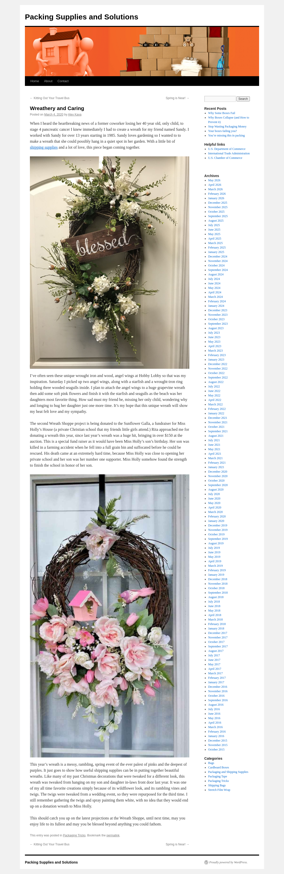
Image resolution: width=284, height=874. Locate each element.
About (48, 81)
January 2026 (216, 198)
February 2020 (217, 516)
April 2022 (214, 400)
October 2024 (216, 265)
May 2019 (214, 557)
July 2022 (214, 386)
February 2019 (217, 570)
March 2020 (215, 512)
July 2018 (214, 601)
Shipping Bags (217, 785)
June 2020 (214, 498)
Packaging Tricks (74, 835)
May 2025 (214, 234)
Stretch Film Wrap (219, 790)
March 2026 (215, 189)
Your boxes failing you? (222, 131)
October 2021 (216, 427)
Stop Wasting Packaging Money (227, 126)
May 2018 (214, 610)
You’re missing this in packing (226, 135)
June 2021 (214, 444)
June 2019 (214, 552)
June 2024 (214, 283)
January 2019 (216, 574)
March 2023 (215, 350)
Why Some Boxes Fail (221, 113)
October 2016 (216, 695)
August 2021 (216, 435)
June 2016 (214, 713)
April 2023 (214, 346)
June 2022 (214, 391)
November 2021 (218, 422)
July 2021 (214, 440)
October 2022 (216, 373)
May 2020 (214, 503)
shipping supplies (44, 147)
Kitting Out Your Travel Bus (50, 98)
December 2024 (217, 256)
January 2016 (216, 736)
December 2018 (217, 579)
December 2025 (217, 202)
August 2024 (216, 274)
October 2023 (216, 319)
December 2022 (217, 364)
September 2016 (218, 700)
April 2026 (214, 185)
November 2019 (218, 530)
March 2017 (215, 673)
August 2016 (216, 704)
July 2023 (214, 332)
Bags (211, 763)
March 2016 (215, 727)
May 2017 (214, 664)
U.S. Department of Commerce (227, 149)
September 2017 (218, 646)
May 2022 (214, 395)
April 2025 (214, 238)
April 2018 (214, 615)
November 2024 (218, 261)
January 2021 (216, 467)
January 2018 (216, 628)
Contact (63, 81)
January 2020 (216, 521)
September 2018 (218, 592)
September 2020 (218, 485)
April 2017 (214, 669)
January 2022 (216, 413)
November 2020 (218, 476)
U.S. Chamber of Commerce (225, 158)
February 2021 (217, 462)
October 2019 (216, 534)
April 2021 (214, 453)
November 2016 (218, 691)
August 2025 (216, 220)
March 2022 (215, 404)
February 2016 (217, 731)
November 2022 (218, 368)
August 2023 (216, 328)
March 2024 (215, 297)
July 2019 (214, 548)
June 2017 (214, 660)
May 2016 (214, 718)
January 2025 (216, 252)
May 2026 (214, 180)
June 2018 (214, 606)
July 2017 (214, 655)
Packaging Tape (217, 776)
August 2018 (216, 597)
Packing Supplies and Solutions (81, 17)
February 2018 (217, 624)
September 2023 (218, 323)
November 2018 (218, 583)
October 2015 (216, 749)
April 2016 (214, 722)
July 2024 (214, 279)
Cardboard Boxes (218, 767)
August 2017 (216, 651)
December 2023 (217, 310)
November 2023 (218, 314)
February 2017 (217, 678)
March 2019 (215, 565)
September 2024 (218, 270)
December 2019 (217, 525)
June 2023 (214, 337)
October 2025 (216, 211)
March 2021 (215, 458)
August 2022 (216, 382)
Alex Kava (74, 114)
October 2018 (216, 588)
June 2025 (214, 229)
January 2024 (216, 306)
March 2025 (215, 243)
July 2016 (214, 709)
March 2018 (215, 619)
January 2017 (216, 682)
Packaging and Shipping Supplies (228, 772)
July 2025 (214, 225)
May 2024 (214, 288)
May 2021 (214, 449)
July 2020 (214, 494)
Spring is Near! (177, 98)
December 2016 (217, 686)
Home (34, 81)
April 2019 (214, 561)
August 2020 (216, 489)
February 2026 (217, 193)
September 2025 (218, 216)
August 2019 (216, 543)
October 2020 (216, 480)
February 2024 (217, 301)
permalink (112, 835)
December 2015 (217, 740)
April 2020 (214, 507)
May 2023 (214, 341)
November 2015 (218, 745)
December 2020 (217, 471)
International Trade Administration (229, 153)
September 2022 (218, 377)
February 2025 (217, 247)
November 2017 (218, 637)
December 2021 (217, 418)
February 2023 (217, 355)
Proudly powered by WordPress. (228, 862)
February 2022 (217, 409)
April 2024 (214, 292)
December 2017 (217, 633)
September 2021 (218, 431)
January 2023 (216, 359)
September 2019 (218, 539)
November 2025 (218, 207)
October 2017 (216, 642)
